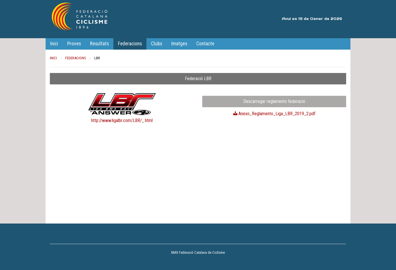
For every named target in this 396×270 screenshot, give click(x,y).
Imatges (179, 43)
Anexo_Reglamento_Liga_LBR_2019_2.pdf (274, 113)
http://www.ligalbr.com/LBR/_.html (122, 120)
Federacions (130, 43)
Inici (54, 43)
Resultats (99, 43)
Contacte (205, 43)
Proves (74, 43)
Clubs (156, 43)
